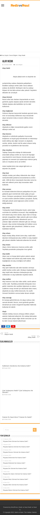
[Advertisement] (20, 29)
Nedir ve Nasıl (32, 507)
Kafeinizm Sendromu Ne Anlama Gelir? (16, 366)
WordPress (14, 507)
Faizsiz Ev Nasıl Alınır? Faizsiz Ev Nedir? (17, 417)
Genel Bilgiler (13, 55)
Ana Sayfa (4, 55)
